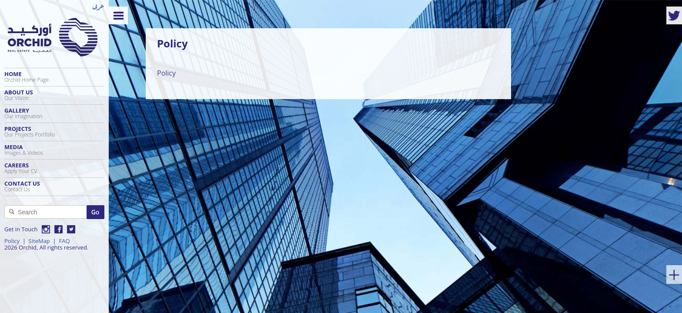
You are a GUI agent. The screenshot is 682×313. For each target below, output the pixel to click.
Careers (54, 168)
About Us (54, 95)
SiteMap (39, 241)
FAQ (64, 241)
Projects (54, 131)
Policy (12, 241)
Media (54, 149)
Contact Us (54, 186)
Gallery (54, 113)
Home (54, 76)
